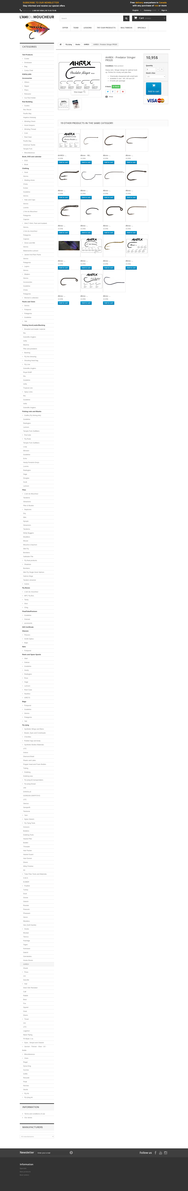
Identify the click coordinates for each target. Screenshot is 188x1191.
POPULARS (26, 74)
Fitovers (27, 635)
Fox (24, 1003)
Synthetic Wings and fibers (34, 729)
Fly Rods (27, 439)
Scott (25, 482)
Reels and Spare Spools (31, 654)
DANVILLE (27, 792)
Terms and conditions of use (34, 1114)
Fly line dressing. (30, 357)
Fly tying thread (30, 784)
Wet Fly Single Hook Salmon (33, 572)
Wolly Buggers (28, 533)
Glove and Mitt (29, 243)
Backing (27, 353)
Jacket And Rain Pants (32, 255)
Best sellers (24, 1175)
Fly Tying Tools (29, 823)
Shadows (27, 564)
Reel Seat (28, 137)
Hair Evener (27, 858)
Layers (26, 266)
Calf (24, 992)
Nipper (26, 86)
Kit (24, 870)
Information (30, 1107)
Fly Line (27, 364)
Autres (26, 584)
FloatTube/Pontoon (29, 611)
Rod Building (27, 102)
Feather (27, 886)
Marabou (26, 921)
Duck (25, 894)
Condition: (109, 66)
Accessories (27, 78)
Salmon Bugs (28, 576)
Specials (142, 27)
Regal (25, 1062)
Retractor (27, 94)
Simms (25, 176)
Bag (25, 66)
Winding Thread (30, 129)
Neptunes (27, 509)
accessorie (28, 623)
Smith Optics (29, 639)
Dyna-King (27, 1066)
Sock (26, 172)
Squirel (25, 1007)
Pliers (26, 90)
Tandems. (26, 529)
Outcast (27, 619)
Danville (26, 980)
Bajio (26, 643)
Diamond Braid (28, 756)
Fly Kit (26, 1093)
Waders (27, 274)
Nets (24, 647)
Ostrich (25, 901)
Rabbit (25, 996)
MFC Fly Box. (29, 596)
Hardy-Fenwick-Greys (31, 462)
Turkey (25, 890)
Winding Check (29, 121)
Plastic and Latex (29, 760)
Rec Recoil (27, 110)
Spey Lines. (28, 392)
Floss (26, 972)
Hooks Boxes (28, 960)
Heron (25, 917)
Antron (25, 752)
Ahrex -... (106, 155)
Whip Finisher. (28, 866)
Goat (25, 1011)
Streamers (27, 502)
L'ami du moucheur (31, 592)
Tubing (25, 768)
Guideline (26, 192)
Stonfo (25, 1089)
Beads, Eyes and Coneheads (35, 733)
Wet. (25, 517)
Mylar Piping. (28, 1035)
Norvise (26, 1086)
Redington (27, 423)
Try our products (106, 27)
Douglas (26, 478)
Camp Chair (28, 70)
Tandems (26, 498)
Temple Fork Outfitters (31, 431)
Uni (24, 976)
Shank (25, 968)
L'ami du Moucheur (31, 494)
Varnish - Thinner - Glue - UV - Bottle (34, 1048)
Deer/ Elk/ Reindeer (30, 988)
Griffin (25, 1074)
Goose (25, 897)
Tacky (26, 600)
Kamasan (26, 948)
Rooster (26, 905)
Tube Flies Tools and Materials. (35, 874)
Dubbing (27, 772)
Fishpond (27, 309)
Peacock (26, 909)
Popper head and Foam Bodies (34, 764)
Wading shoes (29, 180)
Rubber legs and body (32, 741)
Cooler (26, 59)
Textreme (26, 811)
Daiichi (25, 952)
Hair (25, 984)
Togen (25, 945)
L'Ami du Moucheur (30, 211)
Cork (26, 133)
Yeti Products (27, 55)
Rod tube (27, 435)
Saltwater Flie (28, 556)
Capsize (26, 219)
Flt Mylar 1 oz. (28, 1039)
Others (26, 82)
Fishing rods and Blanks (31, 411)
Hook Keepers (29, 125)
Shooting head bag (31, 360)
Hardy (26, 670)
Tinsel (26, 1019)
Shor (26, 603)
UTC (25, 749)
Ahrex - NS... (85, 155)
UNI (24, 788)
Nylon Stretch (29, 819)
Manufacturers (32, 1127)
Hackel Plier (27, 839)
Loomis (26, 208)
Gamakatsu (27, 956)
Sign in (164, 10)
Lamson (26, 427)
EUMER (26, 882)
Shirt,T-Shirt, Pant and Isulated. (35, 223)
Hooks (26, 929)
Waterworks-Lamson (30, 251)
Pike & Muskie (28, 505)
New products (25, 1172)
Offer (65, 27)
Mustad (26, 933)
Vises (26, 1058)
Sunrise (26, 1070)
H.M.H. (25, 878)
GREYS (27, 698)
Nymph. (26, 521)
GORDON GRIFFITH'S (31, 796)
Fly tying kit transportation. (34, 780)
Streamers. (27, 525)
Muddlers (26, 537)
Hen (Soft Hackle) (29, 925)
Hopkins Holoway (29, 117)
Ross (26, 678)
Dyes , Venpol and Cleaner (34, 1043)
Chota (25, 184)
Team (75, 27)
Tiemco (26, 937)
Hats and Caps (29, 200)
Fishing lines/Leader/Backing (33, 325)
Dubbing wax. (28, 776)
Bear (25, 999)
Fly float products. (30, 560)
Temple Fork (27, 149)
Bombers (26, 553)
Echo (25, 458)
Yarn (26, 815)
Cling (26, 607)
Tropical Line (28, 388)
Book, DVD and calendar (31, 157)
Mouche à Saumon (30, 545)
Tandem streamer (29, 580)
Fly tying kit (28, 1097)
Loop (25, 447)
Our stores (28, 1118)
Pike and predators (30, 349)
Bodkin (25, 843)
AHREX (26, 964)
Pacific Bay (27, 113)
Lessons (88, 27)
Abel (26, 658)
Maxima (26, 345)
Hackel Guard (28, 854)
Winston (26, 451)
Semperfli (26, 807)
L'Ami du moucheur (30, 231)
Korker (25, 188)
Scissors (26, 827)
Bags (24, 701)
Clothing (25, 168)
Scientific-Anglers (29, 337)
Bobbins (26, 831)
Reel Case (28, 690)
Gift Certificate (28, 627)
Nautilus (27, 694)
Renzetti (26, 1078)
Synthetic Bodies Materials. (34, 745)
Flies (24, 490)
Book (26, 164)
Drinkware (28, 62)
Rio (24, 333)
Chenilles (27, 737)
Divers (25, 862)
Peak (25, 1082)
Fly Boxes (26, 588)
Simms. (26, 227)
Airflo (25, 341)
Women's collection (31, 298)
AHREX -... (62, 155)
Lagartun (26, 1031)
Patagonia (27, 215)
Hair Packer (27, 850)
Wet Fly (26, 549)
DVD (26, 160)
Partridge (26, 941)
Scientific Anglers (29, 407)
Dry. (24, 513)
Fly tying (25, 725)
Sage (25, 474)
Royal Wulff (27, 372)
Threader (26, 847)
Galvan (27, 662)
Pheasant (26, 913)
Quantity (149, 66)
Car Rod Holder (30, 98)
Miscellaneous (29, 153)
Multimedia (126, 27)
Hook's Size (151, 73)
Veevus (26, 803)
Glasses (25, 631)
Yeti (25, 321)
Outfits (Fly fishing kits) (32, 415)
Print (111, 97)
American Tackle (29, 145)
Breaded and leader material (34, 329)
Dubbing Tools (28, 835)
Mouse (25, 541)
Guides (27, 106)
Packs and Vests (28, 302)
